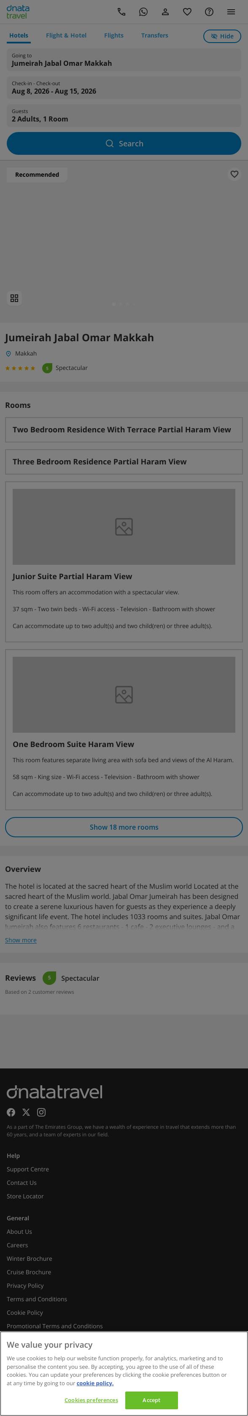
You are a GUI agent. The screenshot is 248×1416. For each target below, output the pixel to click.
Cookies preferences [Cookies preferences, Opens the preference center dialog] (91, 1400)
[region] (124, 1373)
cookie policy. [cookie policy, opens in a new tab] (95, 1383)
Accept (151, 1400)
